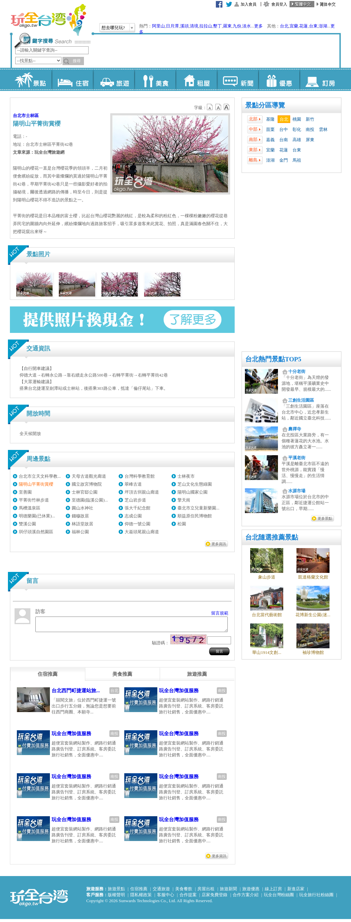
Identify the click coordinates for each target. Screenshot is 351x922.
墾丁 (217, 25)
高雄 (296, 139)
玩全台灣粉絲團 (279, 897)
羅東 (227, 25)
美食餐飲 (183, 891)
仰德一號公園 (137, 523)
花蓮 (303, 25)
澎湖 (323, 25)
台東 (313, 25)
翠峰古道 (133, 484)
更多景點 (325, 518)
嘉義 (270, 139)
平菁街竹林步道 (34, 500)
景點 (31, 79)
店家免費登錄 (214, 897)
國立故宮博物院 (87, 484)
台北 (284, 25)
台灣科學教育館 (140, 476)
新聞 (237, 79)
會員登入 (279, 4)
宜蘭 (294, 25)
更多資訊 (219, 544)
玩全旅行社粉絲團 (316, 897)
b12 (210, 107)
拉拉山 (205, 25)
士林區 (32, 115)
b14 (226, 107)
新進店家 (295, 891)
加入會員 (248, 4)
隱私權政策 (141, 897)
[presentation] (47, 677)
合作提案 (188, 897)
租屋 (196, 79)
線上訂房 (273, 891)
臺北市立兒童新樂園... (198, 507)
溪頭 (184, 25)
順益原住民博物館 (194, 515)
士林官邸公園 (85, 492)
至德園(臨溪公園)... (90, 500)
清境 (194, 25)
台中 (283, 129)
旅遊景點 (116, 891)
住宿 (72, 79)
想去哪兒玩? (113, 27)
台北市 (19, 115)
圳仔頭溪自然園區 (36, 531)
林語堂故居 (82, 523)
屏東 (310, 139)
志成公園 (133, 515)
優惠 (278, 79)
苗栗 (270, 129)
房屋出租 (205, 891)
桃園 (296, 119)
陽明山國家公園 (192, 492)
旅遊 (113, 79)
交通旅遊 (161, 891)
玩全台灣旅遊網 (48, 20)
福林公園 (80, 531)
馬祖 (296, 160)
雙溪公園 (27, 523)
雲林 (323, 129)
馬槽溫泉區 (29, 507)
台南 (283, 139)
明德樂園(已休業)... (37, 515)
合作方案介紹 (245, 897)
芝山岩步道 (135, 500)
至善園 (25, 492)
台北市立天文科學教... (40, 476)
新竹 (310, 119)
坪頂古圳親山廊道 (142, 492)
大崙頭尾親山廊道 (142, 531)
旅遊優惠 (250, 891)
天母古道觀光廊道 (89, 476)
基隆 (270, 119)
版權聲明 (116, 897)
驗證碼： (160, 645)
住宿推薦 (138, 891)
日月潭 (172, 25)
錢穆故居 (80, 515)
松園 (181, 523)
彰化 (296, 129)
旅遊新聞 (228, 891)
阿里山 (158, 25)
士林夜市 (186, 476)
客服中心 (165, 897)
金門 (283, 160)
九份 (237, 25)
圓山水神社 (82, 507)
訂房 (320, 79)
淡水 (246, 25)
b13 (218, 107)
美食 (155, 79)
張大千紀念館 (137, 507)
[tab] (47, 677)
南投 (310, 129)
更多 (258, 25)
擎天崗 (183, 500)
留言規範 (219, 613)
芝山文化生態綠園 (194, 484)
